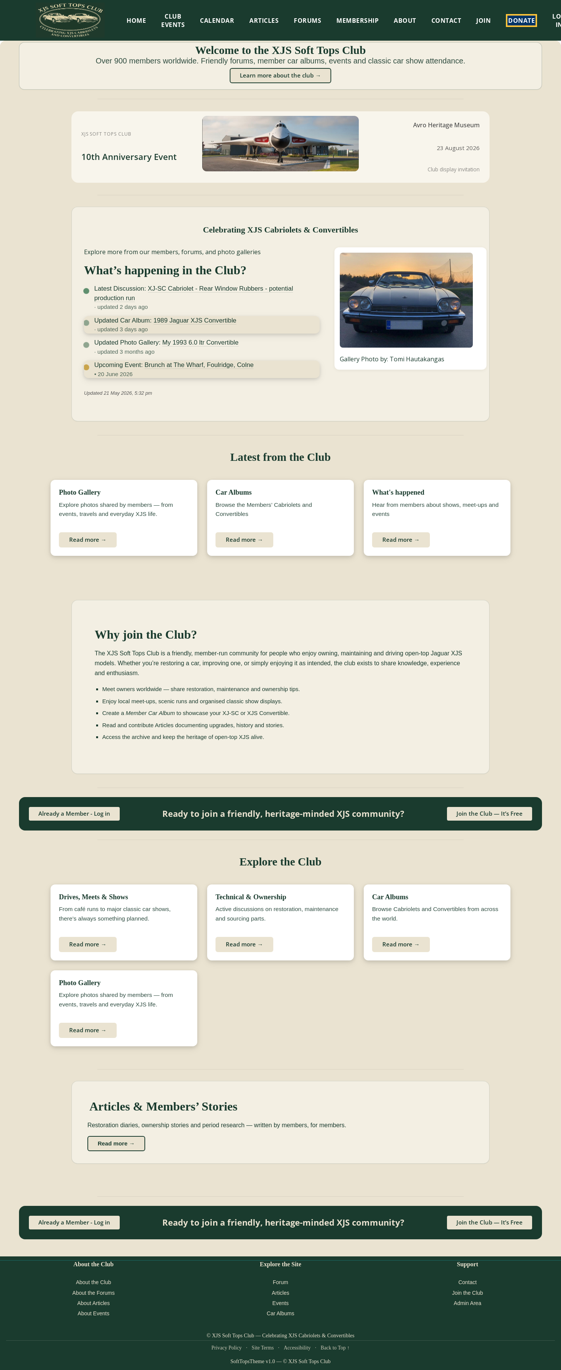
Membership (357, 20)
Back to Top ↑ (335, 1348)
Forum (280, 1282)
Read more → (87, 539)
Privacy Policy (226, 1348)
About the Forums (93, 1293)
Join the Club (467, 1293)
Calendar (217, 20)
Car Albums (280, 1313)
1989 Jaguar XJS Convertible (195, 320)
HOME (136, 20)
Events (281, 1303)
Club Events (173, 20)
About (405, 20)
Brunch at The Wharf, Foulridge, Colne (199, 365)
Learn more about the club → (280, 75)
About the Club (93, 1282)
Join (483, 20)
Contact (446, 20)
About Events (93, 1313)
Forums (307, 20)
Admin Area (467, 1303)
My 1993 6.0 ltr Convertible (200, 342)
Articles (264, 20)
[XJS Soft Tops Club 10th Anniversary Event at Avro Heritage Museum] (280, 147)
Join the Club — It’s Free (489, 813)
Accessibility (297, 1348)
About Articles (93, 1303)
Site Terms (263, 1348)
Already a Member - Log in (74, 813)
